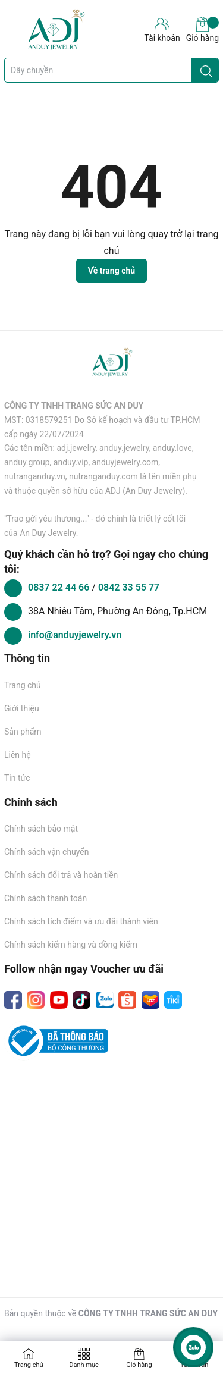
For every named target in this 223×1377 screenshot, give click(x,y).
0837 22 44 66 (60, 587)
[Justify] (206, 70)
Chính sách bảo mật (41, 828)
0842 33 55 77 (128, 587)
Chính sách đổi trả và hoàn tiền (61, 875)
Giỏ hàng (202, 30)
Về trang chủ (111, 270)
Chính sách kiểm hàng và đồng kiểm (70, 944)
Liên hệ (17, 755)
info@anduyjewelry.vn (74, 635)
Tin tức (17, 778)
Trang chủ (22, 685)
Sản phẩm (23, 731)
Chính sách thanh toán (45, 898)
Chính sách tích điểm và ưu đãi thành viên (81, 921)
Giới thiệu (21, 708)
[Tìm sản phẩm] (111, 70)
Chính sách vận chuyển (46, 852)
